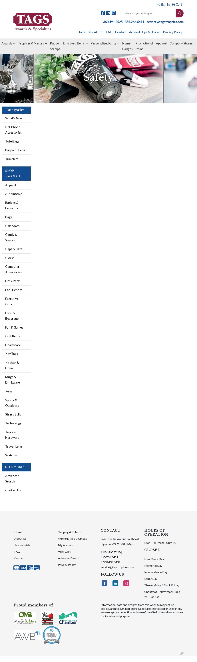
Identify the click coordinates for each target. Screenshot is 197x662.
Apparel (161, 43)
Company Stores (181, 43)
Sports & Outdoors (12, 403)
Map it (131, 544)
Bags (8, 217)
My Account (65, 545)
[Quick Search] (148, 13)
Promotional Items (144, 46)
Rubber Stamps (55, 46)
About (93, 32)
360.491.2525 (113, 22)
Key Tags (11, 354)
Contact (120, 32)
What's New (13, 118)
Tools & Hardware (12, 434)
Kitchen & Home (12, 365)
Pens (8, 391)
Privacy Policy (172, 32)
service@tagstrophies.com (165, 22)
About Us (20, 538)
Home (82, 32)
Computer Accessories (13, 269)
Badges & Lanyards (11, 205)
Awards (6, 43)
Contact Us (13, 490)
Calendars (12, 226)
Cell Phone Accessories (13, 129)
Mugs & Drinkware (12, 379)
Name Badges (127, 46)
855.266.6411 (134, 22)
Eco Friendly (13, 290)
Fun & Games (14, 327)
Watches (11, 455)
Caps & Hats (13, 249)
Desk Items (13, 281)
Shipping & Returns (69, 532)
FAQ (109, 32)
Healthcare (13, 345)
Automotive (13, 194)
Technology (13, 423)
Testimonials (22, 545)
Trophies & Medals (31, 43)
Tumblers (11, 159)
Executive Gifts (12, 301)
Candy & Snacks (11, 237)
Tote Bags (12, 141)
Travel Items (14, 446)
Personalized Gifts (103, 43)
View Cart (64, 551)
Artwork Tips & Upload (144, 32)
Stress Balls (13, 414)
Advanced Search (12, 478)
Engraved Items (74, 43)
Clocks (10, 258)
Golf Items (12, 336)
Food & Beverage (12, 315)
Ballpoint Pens (15, 150)
